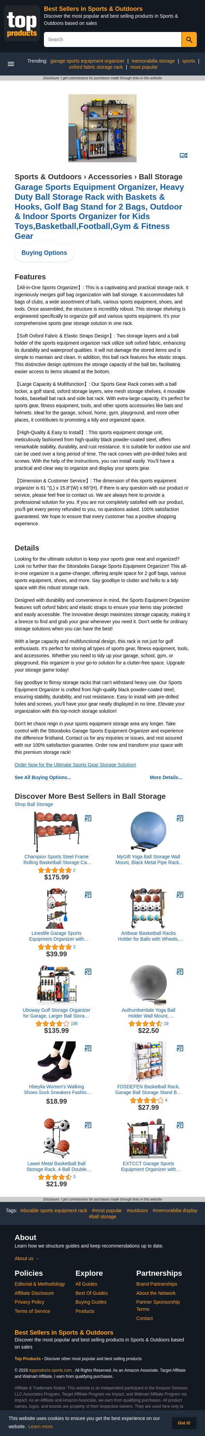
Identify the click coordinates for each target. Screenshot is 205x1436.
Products (85, 1311)
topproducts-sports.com (50, 1370)
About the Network (155, 1293)
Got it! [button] (184, 1423)
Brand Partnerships (156, 1284)
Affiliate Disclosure (34, 1293)
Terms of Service (32, 1311)
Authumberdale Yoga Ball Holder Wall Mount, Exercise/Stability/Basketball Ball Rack (148, 1013)
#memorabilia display (175, 1210)
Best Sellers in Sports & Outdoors (93, 8)
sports (188, 61)
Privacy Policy (29, 1302)
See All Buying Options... (43, 777)
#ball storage (102, 1216)
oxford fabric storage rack (96, 67)
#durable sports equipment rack (53, 1210)
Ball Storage (161, 176)
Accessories (110, 176)
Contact (144, 1318)
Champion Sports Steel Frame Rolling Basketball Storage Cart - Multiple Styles (56, 859)
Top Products (28, 1358)
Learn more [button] (40, 1426)
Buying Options (44, 252)
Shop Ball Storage (34, 804)
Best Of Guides (92, 1293)
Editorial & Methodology (40, 1284)
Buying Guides (91, 1302)
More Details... (166, 777)
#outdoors (137, 1210)
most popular (144, 67)
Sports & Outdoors (48, 176)
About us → (27, 1258)
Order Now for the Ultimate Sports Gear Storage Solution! (75, 764)
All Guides (86, 1284)
